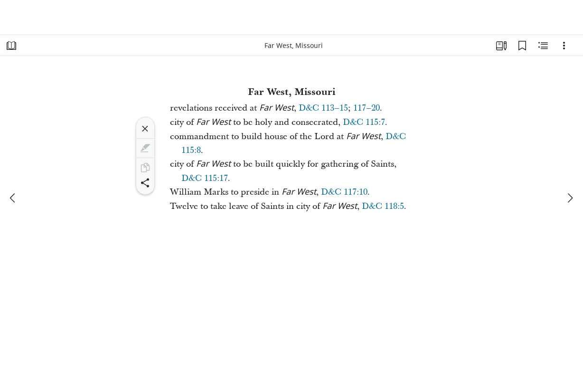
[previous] (13, 197)
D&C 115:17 (204, 178)
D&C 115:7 (364, 122)
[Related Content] (543, 45)
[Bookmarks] (522, 45)
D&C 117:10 (344, 192)
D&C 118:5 (383, 206)
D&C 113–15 (323, 108)
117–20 (366, 108)
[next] (569, 197)
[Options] (564, 45)
